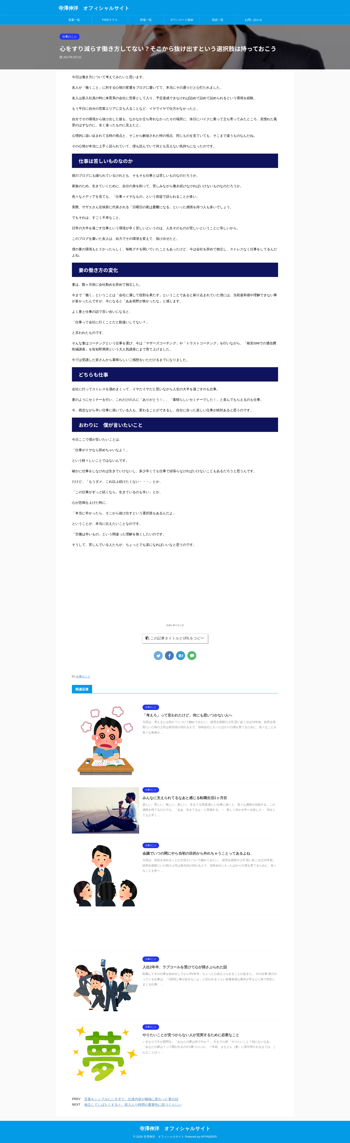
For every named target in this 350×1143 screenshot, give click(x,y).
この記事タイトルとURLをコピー (175, 638)
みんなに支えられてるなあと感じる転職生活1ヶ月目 (185, 798)
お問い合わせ (253, 19)
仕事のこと (83, 676)
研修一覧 (146, 19)
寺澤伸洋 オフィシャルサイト (94, 8)
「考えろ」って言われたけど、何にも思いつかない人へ (187, 715)
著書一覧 (74, 19)
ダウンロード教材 (181, 19)
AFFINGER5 (209, 1136)
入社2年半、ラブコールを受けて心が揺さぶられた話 (185, 967)
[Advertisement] (175, 591)
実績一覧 (217, 19)
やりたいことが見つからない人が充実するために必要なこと (191, 1035)
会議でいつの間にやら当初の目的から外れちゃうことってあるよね (196, 853)
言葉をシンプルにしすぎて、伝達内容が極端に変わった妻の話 (131, 1099)
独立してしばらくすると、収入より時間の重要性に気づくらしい (133, 1105)
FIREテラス (110, 19)
